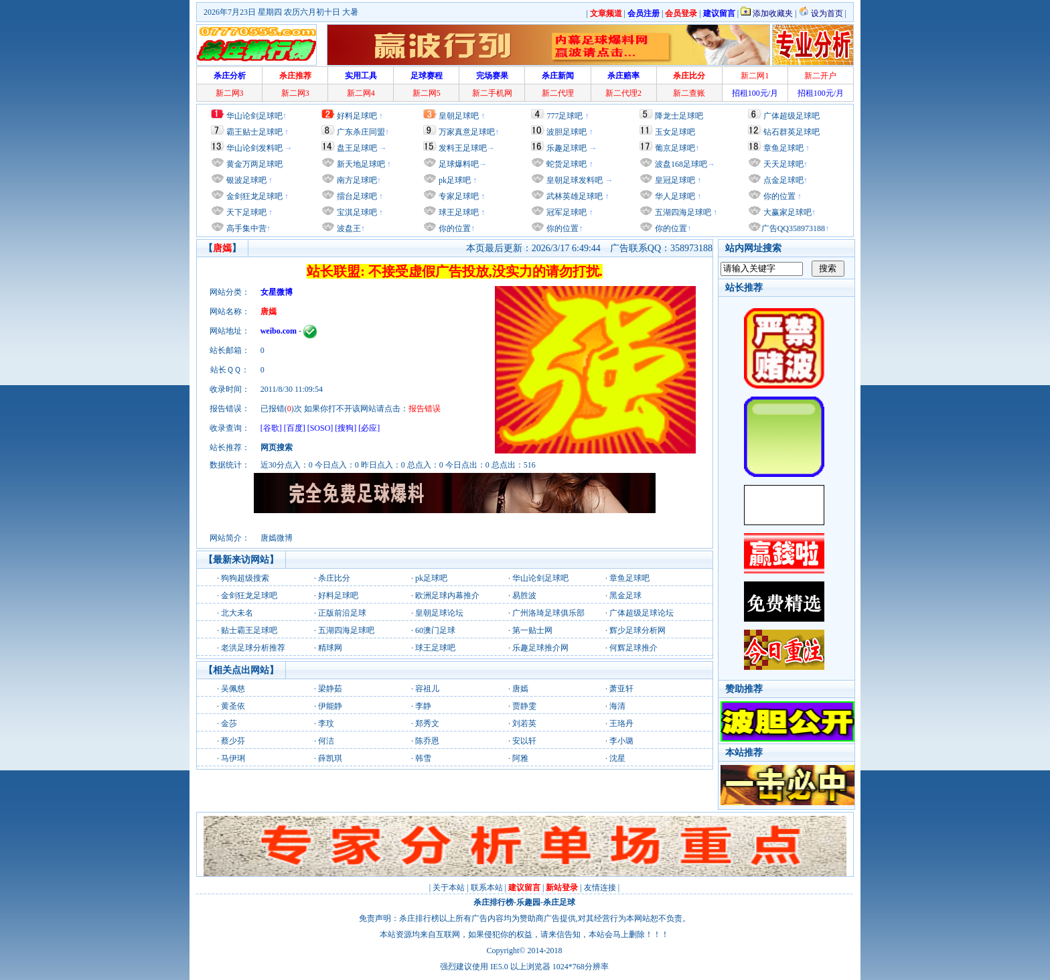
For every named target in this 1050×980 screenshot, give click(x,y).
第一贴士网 (532, 630)
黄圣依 (233, 706)
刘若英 (524, 723)
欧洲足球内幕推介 (447, 595)
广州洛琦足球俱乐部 (548, 613)
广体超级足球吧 (791, 116)
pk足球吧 (454, 180)
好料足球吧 (357, 116)
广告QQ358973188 (793, 228)
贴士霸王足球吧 (249, 630)
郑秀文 (427, 723)
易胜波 (524, 595)
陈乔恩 (427, 741)
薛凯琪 (330, 758)
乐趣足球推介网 (540, 647)
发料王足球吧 (463, 148)
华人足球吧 (674, 196)
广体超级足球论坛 (641, 613)
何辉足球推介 (633, 647)
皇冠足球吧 (674, 180)
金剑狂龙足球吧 (253, 196)
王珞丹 (621, 723)
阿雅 (520, 758)
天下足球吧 (245, 212)
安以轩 (524, 741)
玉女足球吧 (675, 132)
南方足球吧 (356, 180)
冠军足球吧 (565, 212)
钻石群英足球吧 (791, 132)
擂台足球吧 (356, 196)
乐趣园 (528, 902)
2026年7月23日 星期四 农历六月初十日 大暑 (281, 12)
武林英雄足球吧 (573, 196)
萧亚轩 (621, 688)
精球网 (330, 647)
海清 (617, 706)
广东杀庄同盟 (361, 132)
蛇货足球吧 (567, 164)
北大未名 (237, 613)
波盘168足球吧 (681, 164)
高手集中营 (245, 228)
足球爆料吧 (459, 164)
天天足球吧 (782, 164)
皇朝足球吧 (459, 116)
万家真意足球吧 (467, 132)
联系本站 (487, 887)
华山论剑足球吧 (254, 116)
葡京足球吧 (675, 148)
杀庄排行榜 (493, 902)
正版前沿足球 (342, 613)
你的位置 (454, 228)
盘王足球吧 (357, 148)
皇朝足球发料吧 (573, 180)
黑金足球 (625, 595)
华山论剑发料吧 (254, 148)
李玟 (326, 723)
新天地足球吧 (360, 164)
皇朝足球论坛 (439, 613)
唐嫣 (520, 688)
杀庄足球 (559, 902)
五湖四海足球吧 (682, 212)
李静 (423, 706)
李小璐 (621, 741)
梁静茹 (330, 688)
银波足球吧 (246, 180)
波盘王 (348, 228)
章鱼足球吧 (783, 148)
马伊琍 (233, 758)
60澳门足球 (435, 630)
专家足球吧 (458, 196)
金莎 (229, 723)
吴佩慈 (233, 688)
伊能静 (330, 706)
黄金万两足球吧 (254, 164)
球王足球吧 (458, 212)
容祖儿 (427, 688)
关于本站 (449, 887)
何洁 (326, 741)
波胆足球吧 (566, 132)
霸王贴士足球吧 (254, 132)
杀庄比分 (334, 578)
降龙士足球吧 (679, 116)
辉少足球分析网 (637, 630)
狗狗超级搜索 (245, 578)
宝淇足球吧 (357, 212)
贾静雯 (524, 706)
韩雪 (423, 758)
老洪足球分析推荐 (253, 647)
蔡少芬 (233, 741)
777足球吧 (564, 116)
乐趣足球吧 (566, 148)
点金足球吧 (782, 180)
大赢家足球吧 (786, 212)
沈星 (617, 758)
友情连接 (600, 887)
